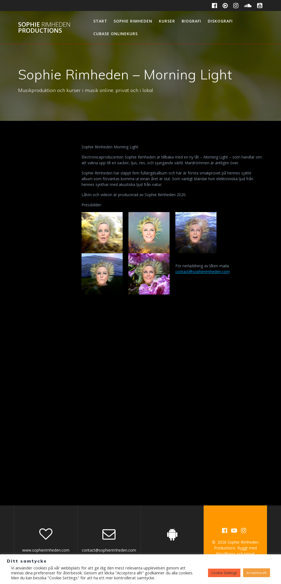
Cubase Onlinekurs (115, 33)
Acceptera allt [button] (256, 573)
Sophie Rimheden (133, 21)
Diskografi (220, 21)
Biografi (191, 21)
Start (100, 21)
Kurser (167, 21)
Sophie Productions (44, 27)
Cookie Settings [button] (224, 572)
